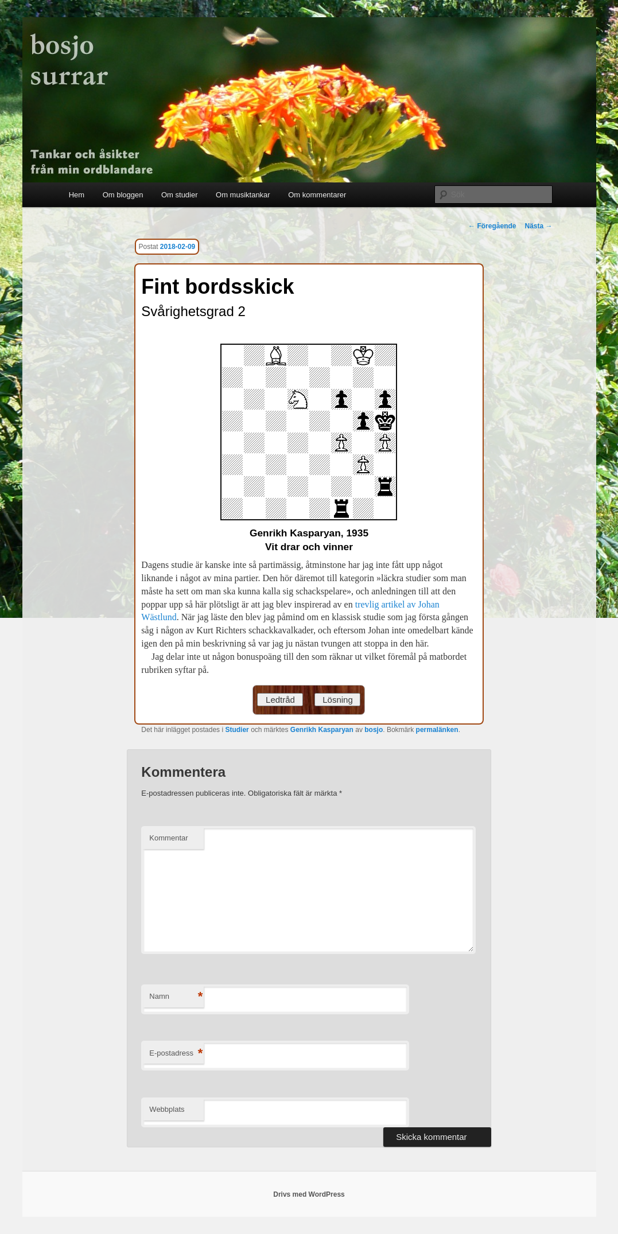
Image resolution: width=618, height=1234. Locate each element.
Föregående (492, 226)
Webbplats (166, 1109)
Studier (236, 730)
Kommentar (168, 838)
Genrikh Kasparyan (321, 730)
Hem (76, 194)
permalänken (437, 730)
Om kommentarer (317, 194)
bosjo (373, 730)
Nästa (538, 226)
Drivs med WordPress (309, 1194)
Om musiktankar (243, 194)
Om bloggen (123, 194)
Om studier (179, 194)
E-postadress (176, 1053)
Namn (176, 996)
